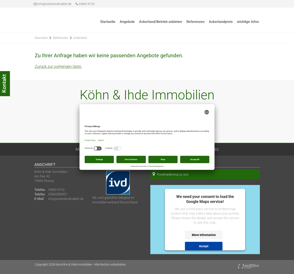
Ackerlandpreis (221, 22)
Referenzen (195, 22)
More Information (204, 235)
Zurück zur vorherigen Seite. (58, 66)
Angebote (127, 22)
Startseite (107, 22)
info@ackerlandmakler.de (54, 4)
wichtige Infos (248, 22)
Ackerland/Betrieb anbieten (160, 22)
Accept (203, 246)
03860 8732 (85, 4)
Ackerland (80, 38)
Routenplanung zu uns (170, 174)
